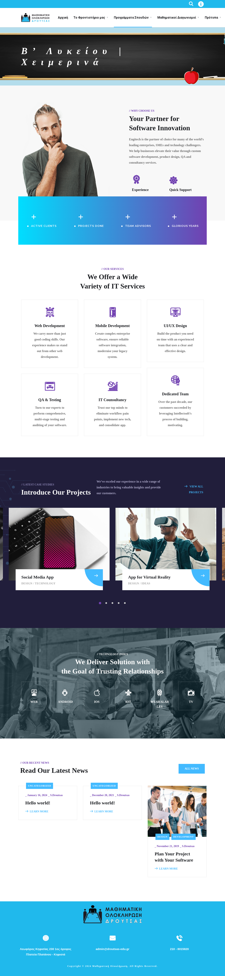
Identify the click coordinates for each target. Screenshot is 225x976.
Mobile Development (112, 326)
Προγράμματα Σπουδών (131, 17)
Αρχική (63, 17)
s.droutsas (56, 795)
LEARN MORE (36, 811)
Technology (45, 583)
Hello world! (37, 802)
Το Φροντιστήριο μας (89, 17)
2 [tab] (106, 603)
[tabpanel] (165, 549)
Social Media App (37, 577)
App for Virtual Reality (149, 577)
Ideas (145, 583)
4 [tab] (119, 603)
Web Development (50, 326)
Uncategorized (39, 785)
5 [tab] (125, 603)
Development (183, 836)
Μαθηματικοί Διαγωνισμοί (176, 17)
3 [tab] (113, 603)
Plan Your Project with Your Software (174, 857)
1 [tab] (100, 603)
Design (26, 583)
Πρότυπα (211, 17)
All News (192, 768)
